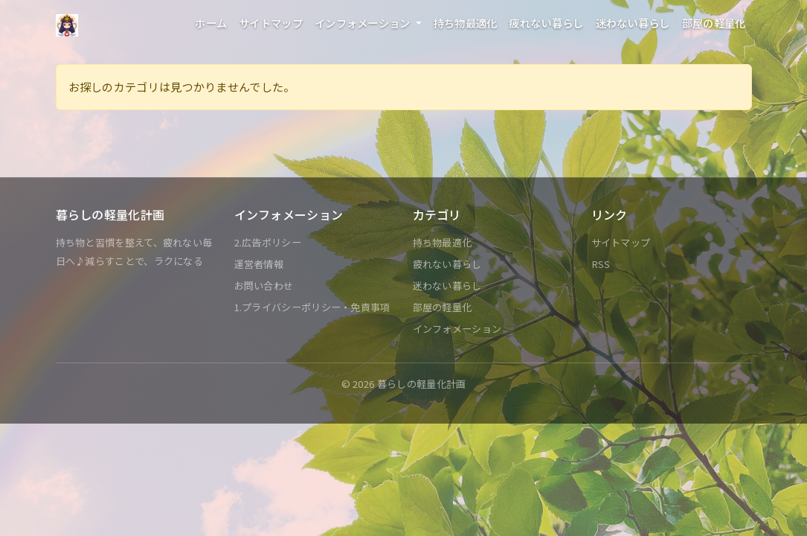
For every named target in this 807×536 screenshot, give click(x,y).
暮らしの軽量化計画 (421, 384)
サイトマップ (271, 23)
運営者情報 (259, 264)
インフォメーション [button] (364, 23)
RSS (601, 264)
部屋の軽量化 (714, 23)
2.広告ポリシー (267, 242)
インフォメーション (457, 329)
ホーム (211, 23)
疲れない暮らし (546, 23)
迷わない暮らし (633, 23)
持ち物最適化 (466, 23)
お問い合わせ (264, 285)
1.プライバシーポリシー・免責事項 (312, 307)
